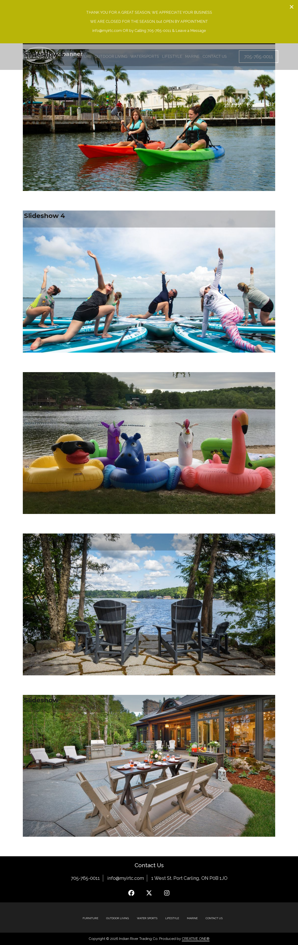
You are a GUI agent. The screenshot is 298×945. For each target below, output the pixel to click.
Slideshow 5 (44, 54)
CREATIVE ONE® (196, 939)
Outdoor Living (117, 918)
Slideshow (41, 700)
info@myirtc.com (125, 878)
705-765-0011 (85, 878)
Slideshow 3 (44, 377)
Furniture (90, 918)
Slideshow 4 (44, 216)
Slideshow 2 (44, 539)
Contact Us (214, 918)
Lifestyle (172, 918)
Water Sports (147, 918)
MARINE (192, 918)
